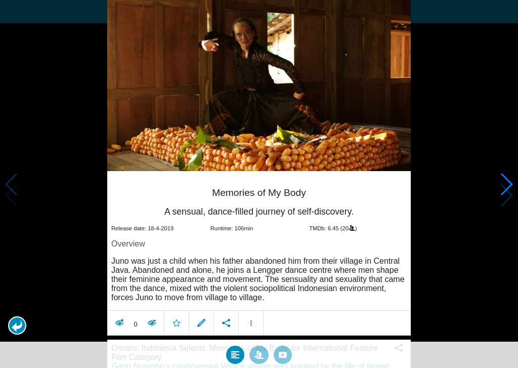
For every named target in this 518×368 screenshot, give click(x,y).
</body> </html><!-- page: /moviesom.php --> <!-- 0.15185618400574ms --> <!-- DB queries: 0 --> (259, 184)
